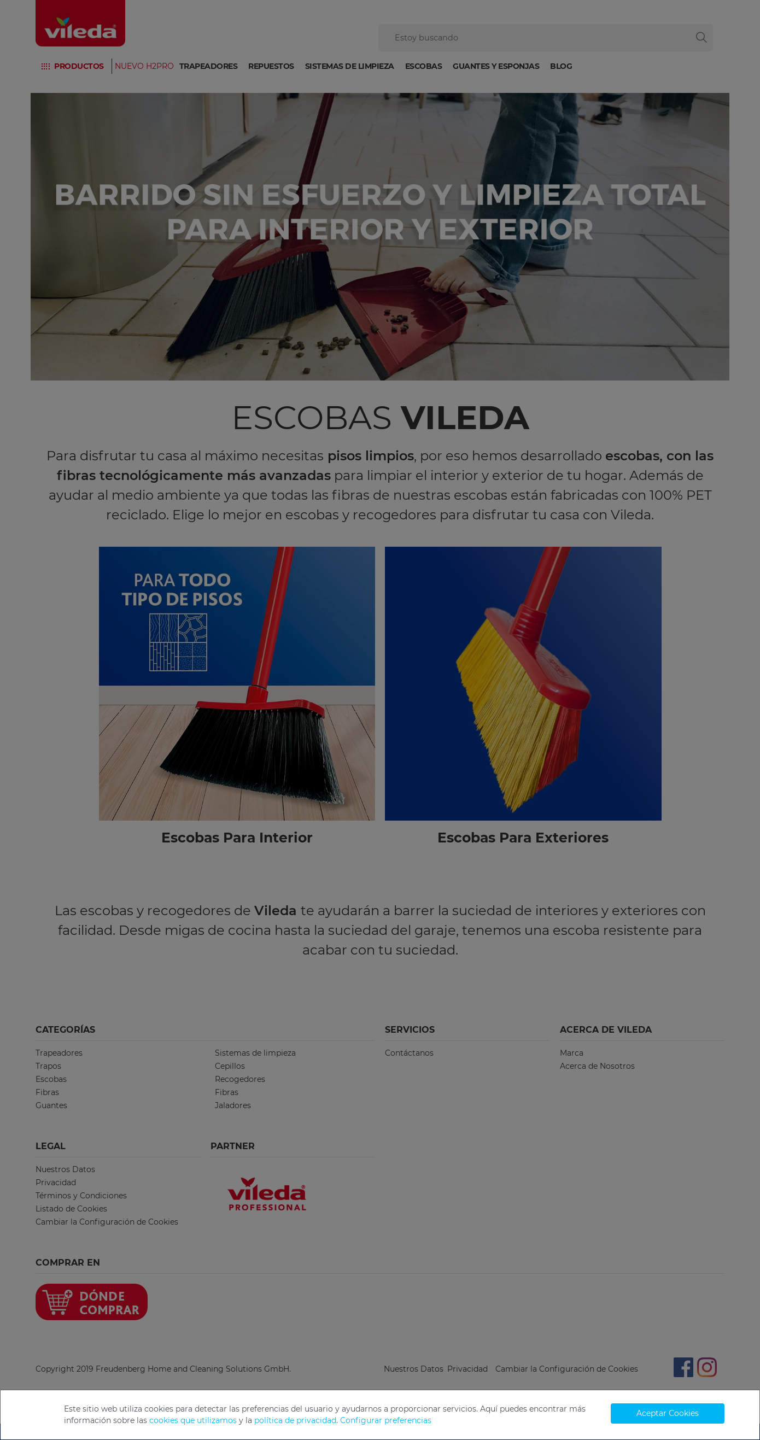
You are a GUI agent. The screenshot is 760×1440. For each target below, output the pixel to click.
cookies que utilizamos (193, 1420)
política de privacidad (295, 1420)
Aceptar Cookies (667, 1413)
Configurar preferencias (385, 1420)
